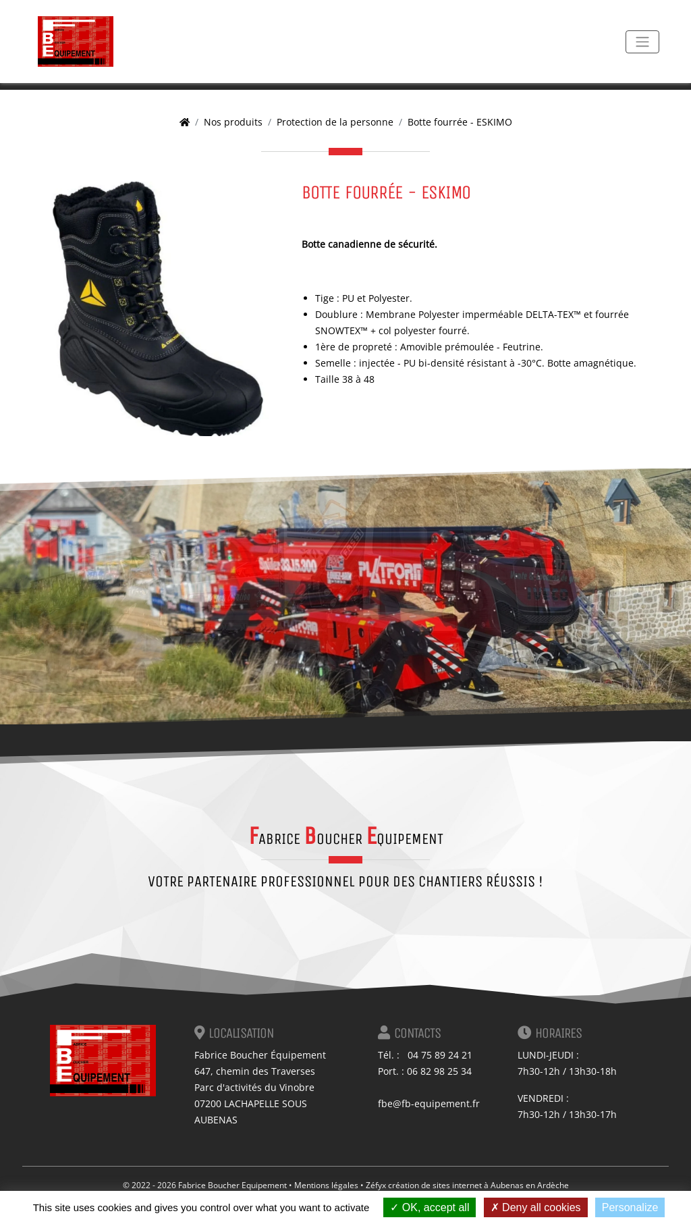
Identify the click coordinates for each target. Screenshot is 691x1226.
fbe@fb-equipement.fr (429, 1103)
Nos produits (233, 121)
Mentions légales (326, 1185)
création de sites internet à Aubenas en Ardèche (478, 1185)
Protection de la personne (335, 121)
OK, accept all (429, 1207)
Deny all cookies (536, 1207)
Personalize (630, 1207)
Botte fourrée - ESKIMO (460, 121)
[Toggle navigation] (642, 41)
